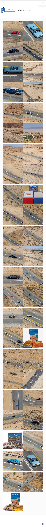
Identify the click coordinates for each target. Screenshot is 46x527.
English (39, 2)
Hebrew (43, 2)
